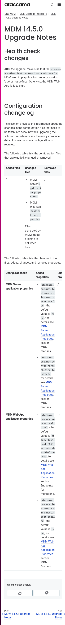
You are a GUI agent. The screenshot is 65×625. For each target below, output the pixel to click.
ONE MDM (10, 13)
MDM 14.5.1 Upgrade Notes (17, 615)
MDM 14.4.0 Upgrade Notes (49, 615)
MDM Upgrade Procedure (33, 13)
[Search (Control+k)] (52, 4)
